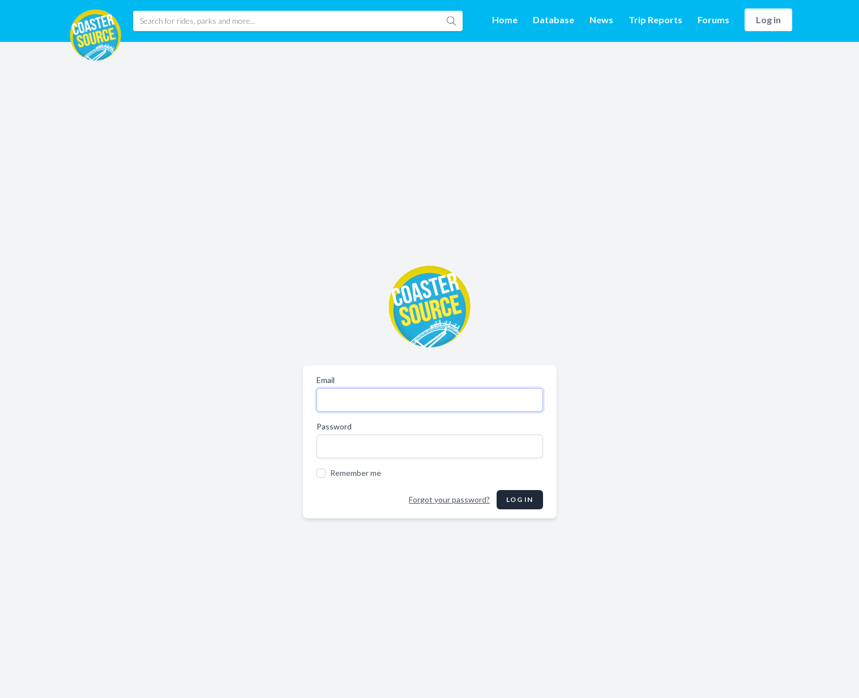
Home (505, 19)
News (601, 19)
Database (553, 19)
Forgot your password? (449, 499)
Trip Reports (655, 19)
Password (334, 426)
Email (326, 380)
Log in (768, 19)
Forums (713, 19)
